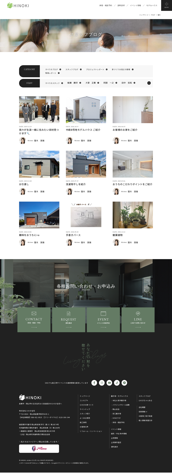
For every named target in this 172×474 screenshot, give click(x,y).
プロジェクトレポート (95, 69)
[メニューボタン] (166, 5)
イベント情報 (135, 5)
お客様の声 (84, 428)
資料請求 (121, 5)
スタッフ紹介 (85, 415)
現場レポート (50, 73)
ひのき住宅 (19, 5)
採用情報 (142, 413)
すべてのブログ (51, 69)
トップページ (85, 397)
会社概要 (142, 408)
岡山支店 (116, 410)
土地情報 (114, 439)
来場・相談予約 (105, 5)
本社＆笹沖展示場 (119, 402)
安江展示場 (117, 415)
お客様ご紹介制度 (145, 417)
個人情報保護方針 (145, 422)
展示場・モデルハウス (119, 397)
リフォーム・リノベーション (91, 432)
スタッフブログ (71, 69)
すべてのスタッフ (52, 83)
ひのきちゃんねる (145, 402)
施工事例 (83, 424)
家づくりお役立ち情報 (121, 69)
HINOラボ (117, 419)
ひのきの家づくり (86, 406)
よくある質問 (85, 419)
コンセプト (84, 402)
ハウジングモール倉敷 (121, 406)
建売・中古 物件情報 (119, 435)
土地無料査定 (116, 444)
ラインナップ (85, 410)
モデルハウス (151, 5)
